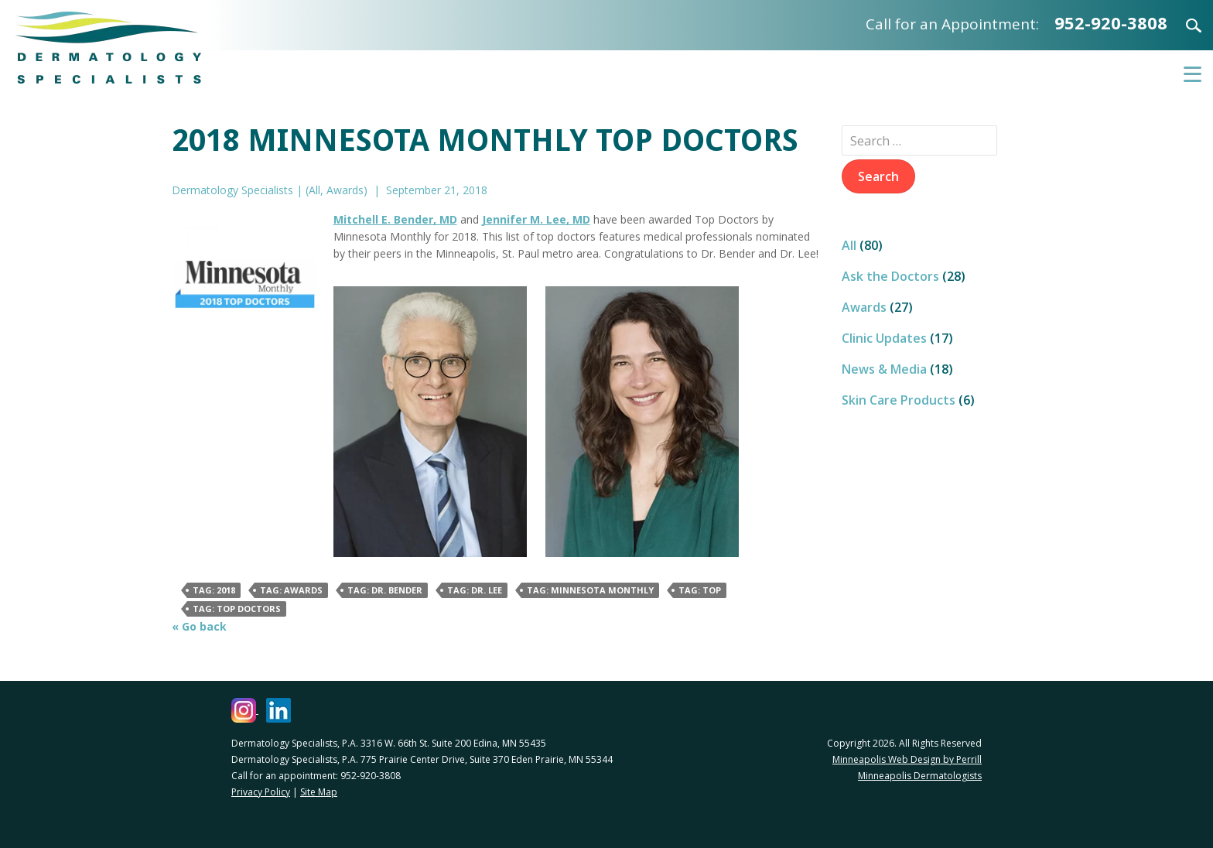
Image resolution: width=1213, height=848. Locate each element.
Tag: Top (699, 590)
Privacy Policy (260, 791)
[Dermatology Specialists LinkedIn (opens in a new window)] (278, 709)
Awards (345, 190)
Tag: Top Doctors (237, 608)
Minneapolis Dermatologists (920, 775)
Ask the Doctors (890, 276)
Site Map (318, 791)
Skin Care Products (898, 400)
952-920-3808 (1110, 22)
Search (1184, 25)
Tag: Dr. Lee (474, 590)
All (314, 190)
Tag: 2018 (214, 590)
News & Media (884, 369)
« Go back (199, 626)
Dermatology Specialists (108, 48)
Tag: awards (291, 590)
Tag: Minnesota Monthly (590, 590)
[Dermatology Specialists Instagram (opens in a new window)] (244, 709)
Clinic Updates (884, 338)
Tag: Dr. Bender (384, 590)
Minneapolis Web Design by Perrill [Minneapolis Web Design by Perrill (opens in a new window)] (907, 759)
